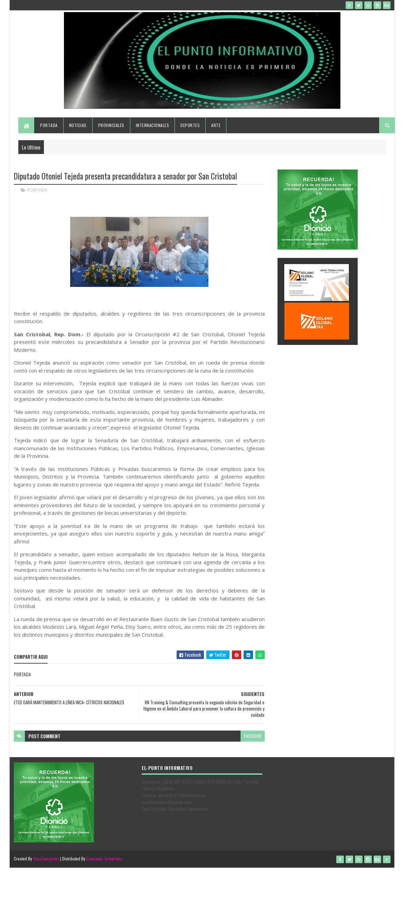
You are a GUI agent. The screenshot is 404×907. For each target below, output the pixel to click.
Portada (49, 125)
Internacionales (152, 125)
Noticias (78, 125)
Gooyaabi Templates (104, 858)
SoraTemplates (46, 858)
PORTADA (37, 190)
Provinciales (111, 125)
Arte (215, 125)
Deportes (190, 125)
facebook (252, 736)
